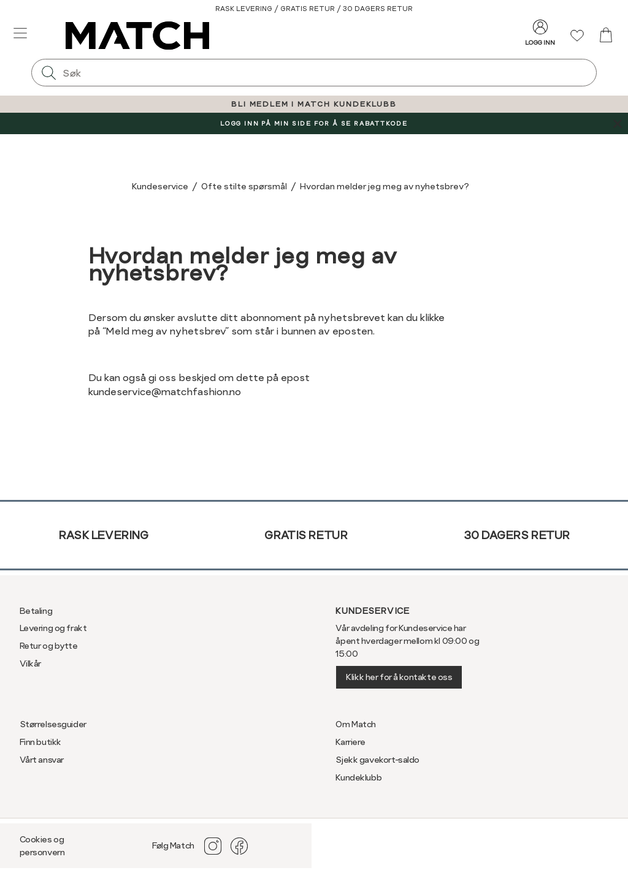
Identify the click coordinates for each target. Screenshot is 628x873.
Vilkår (30, 663)
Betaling (36, 610)
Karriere (350, 741)
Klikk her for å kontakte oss (399, 676)
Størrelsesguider (53, 724)
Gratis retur (305, 535)
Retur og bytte (49, 645)
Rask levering (103, 535)
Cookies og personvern (42, 846)
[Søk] (48, 72)
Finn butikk (40, 741)
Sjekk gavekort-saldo (377, 759)
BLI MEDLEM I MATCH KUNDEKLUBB (313, 104)
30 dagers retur (517, 535)
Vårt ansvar (42, 759)
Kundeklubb (358, 777)
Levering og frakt (53, 627)
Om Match (355, 724)
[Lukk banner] (617, 123)
